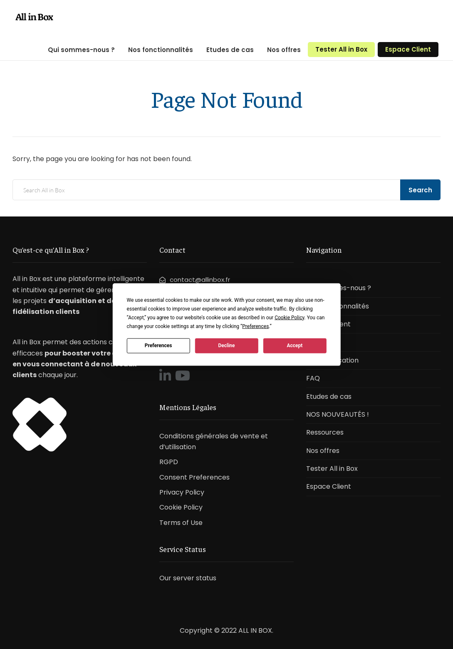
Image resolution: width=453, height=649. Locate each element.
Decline (226, 345)
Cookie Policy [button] (289, 317)
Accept (294, 345)
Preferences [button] (255, 326)
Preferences (158, 345)
